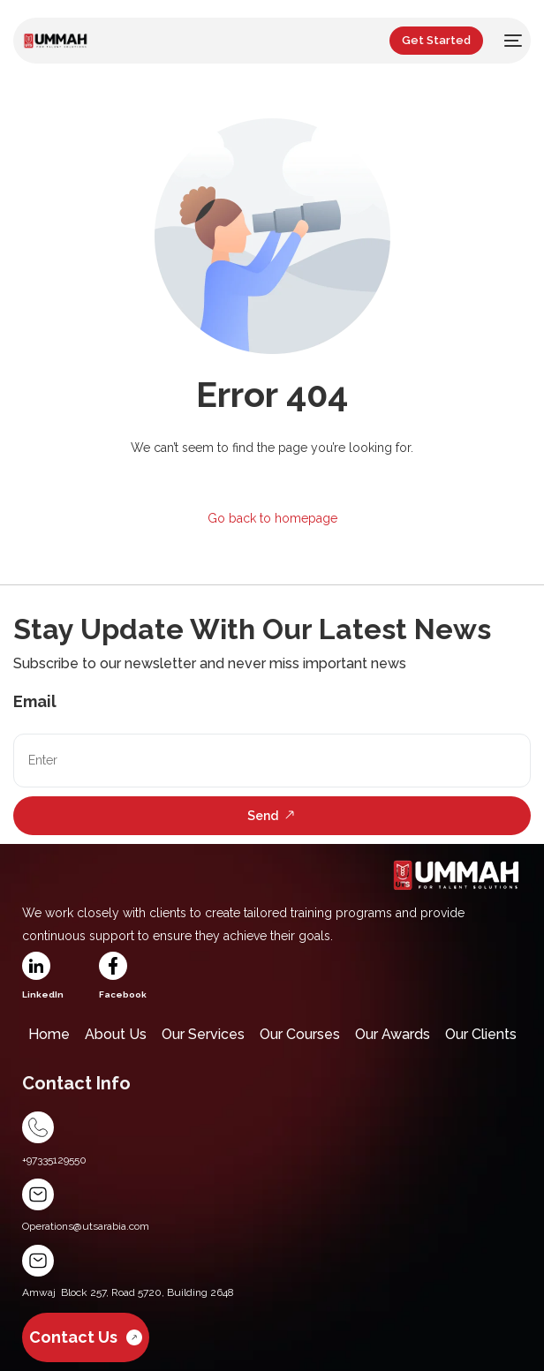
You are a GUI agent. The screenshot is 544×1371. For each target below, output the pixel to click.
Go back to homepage (272, 518)
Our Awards (392, 1034)
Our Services (203, 1034)
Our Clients (481, 1034)
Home (49, 1034)
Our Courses (300, 1034)
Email (35, 701)
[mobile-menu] (511, 40)
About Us (116, 1034)
